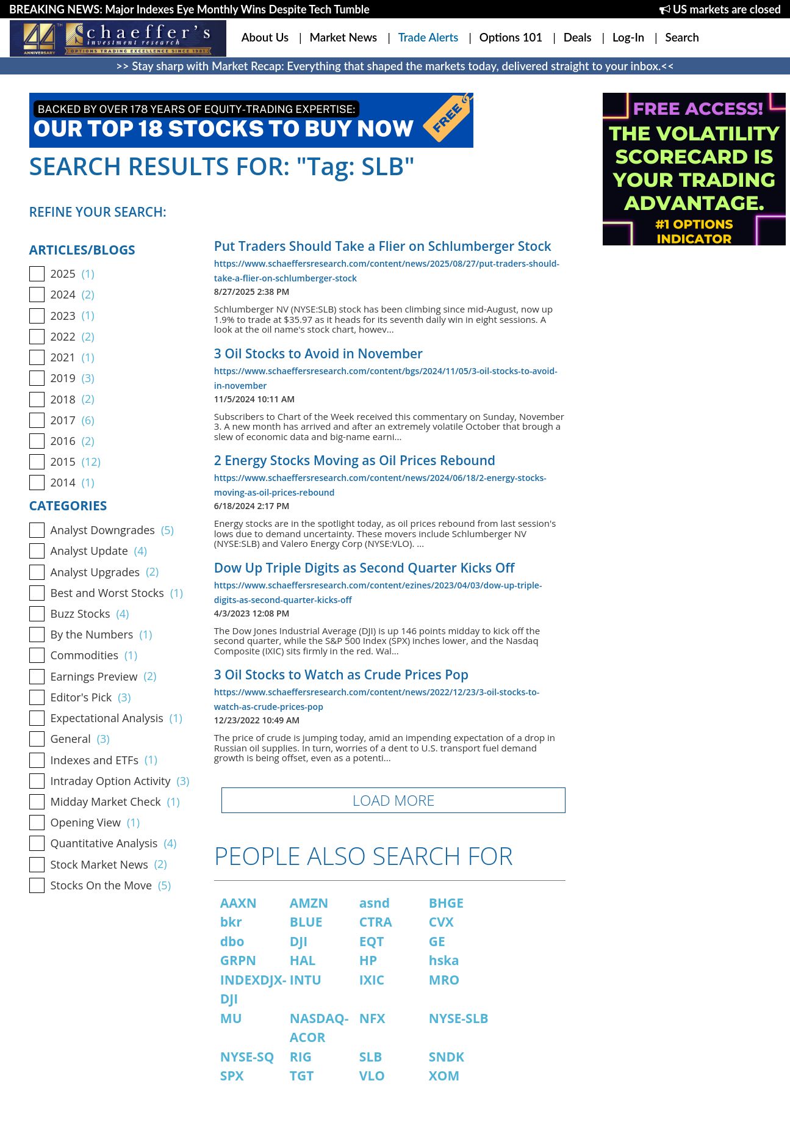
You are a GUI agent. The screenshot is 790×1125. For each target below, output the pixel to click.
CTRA (375, 921)
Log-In (628, 37)
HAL (302, 960)
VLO (372, 1075)
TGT (302, 1075)
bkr (231, 921)
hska (444, 960)
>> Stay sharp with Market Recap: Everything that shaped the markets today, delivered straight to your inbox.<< (395, 66)
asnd (374, 902)
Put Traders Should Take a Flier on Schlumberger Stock (382, 246)
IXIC (371, 979)
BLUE (306, 921)
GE (437, 941)
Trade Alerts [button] (428, 37)
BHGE (446, 902)
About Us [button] (265, 37)
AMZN (309, 902)
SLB (370, 1056)
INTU (305, 979)
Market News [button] (344, 37)
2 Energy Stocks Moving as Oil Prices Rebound (354, 460)
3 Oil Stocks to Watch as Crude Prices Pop (341, 674)
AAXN (238, 902)
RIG (301, 1056)
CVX (441, 921)
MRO (444, 979)
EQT (371, 941)
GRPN (238, 960)
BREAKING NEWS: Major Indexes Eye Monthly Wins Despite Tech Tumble (189, 9)
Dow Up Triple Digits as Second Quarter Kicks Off (364, 567)
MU (231, 1018)
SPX (232, 1075)
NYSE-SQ (247, 1056)
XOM (444, 1075)
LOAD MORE (394, 800)
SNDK (446, 1056)
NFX (372, 1018)
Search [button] (682, 37)
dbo (232, 941)
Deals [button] (578, 37)
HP (368, 960)
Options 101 (510, 37)
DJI (298, 941)
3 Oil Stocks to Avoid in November (318, 353)
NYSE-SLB (459, 1018)
